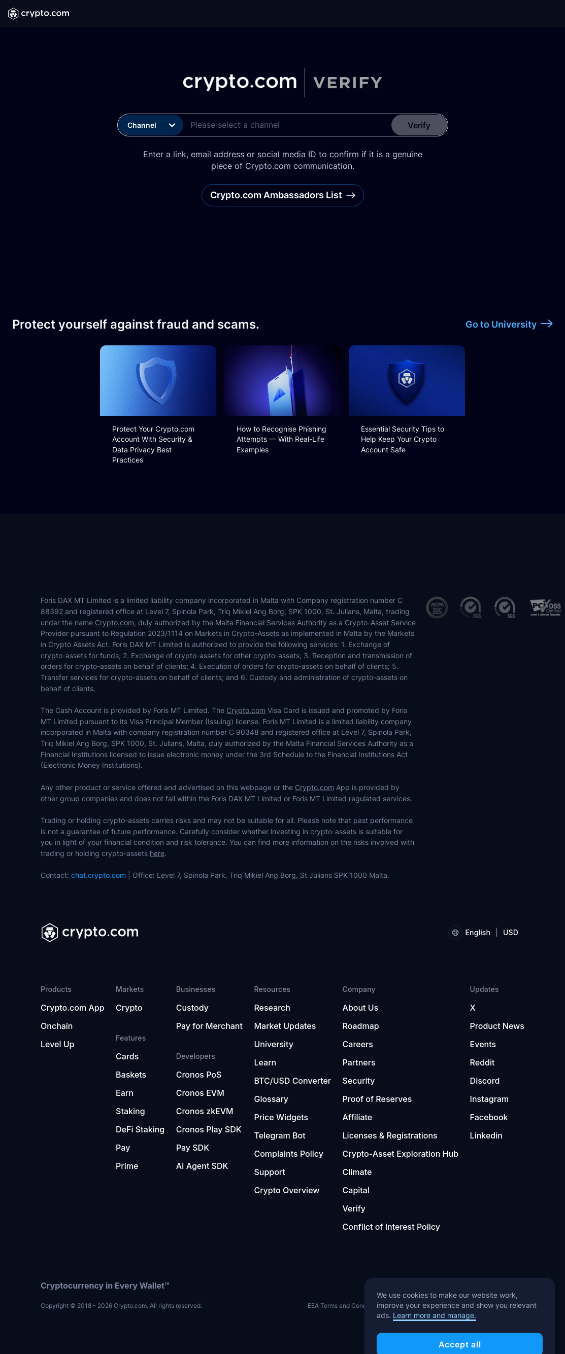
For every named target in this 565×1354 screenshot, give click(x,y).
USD (510, 932)
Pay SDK (192, 1148)
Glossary (271, 1099)
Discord (485, 1081)
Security (359, 1081)
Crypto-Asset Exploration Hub (401, 1154)
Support (269, 1172)
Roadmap (361, 1026)
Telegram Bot (279, 1135)
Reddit (482, 1062)
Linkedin (486, 1135)
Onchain (57, 1026)
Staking (130, 1111)
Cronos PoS (199, 1075)
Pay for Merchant (209, 1026)
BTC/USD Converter (292, 1081)
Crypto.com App (73, 1008)
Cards (127, 1056)
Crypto (129, 1008)
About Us (361, 1008)
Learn (265, 1062)
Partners (359, 1062)
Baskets (131, 1075)
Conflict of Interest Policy (391, 1227)
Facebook (489, 1117)
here (157, 853)
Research (272, 1008)
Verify (354, 1208)
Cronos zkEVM (205, 1111)
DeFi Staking (140, 1129)
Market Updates (285, 1026)
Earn (125, 1093)
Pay (123, 1148)
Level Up (57, 1044)
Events (483, 1044)
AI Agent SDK (202, 1166)
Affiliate (358, 1117)
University (273, 1044)
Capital (356, 1190)
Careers (358, 1044)
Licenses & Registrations (390, 1135)
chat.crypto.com (98, 875)
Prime (127, 1166)
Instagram (489, 1099)
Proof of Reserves (377, 1099)
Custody (192, 1008)
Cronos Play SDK (209, 1129)
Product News (497, 1026)
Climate (357, 1172)
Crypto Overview (286, 1190)
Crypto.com (114, 622)
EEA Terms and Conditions (345, 1305)
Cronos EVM (200, 1093)
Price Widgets (281, 1117)
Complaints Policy (288, 1154)
